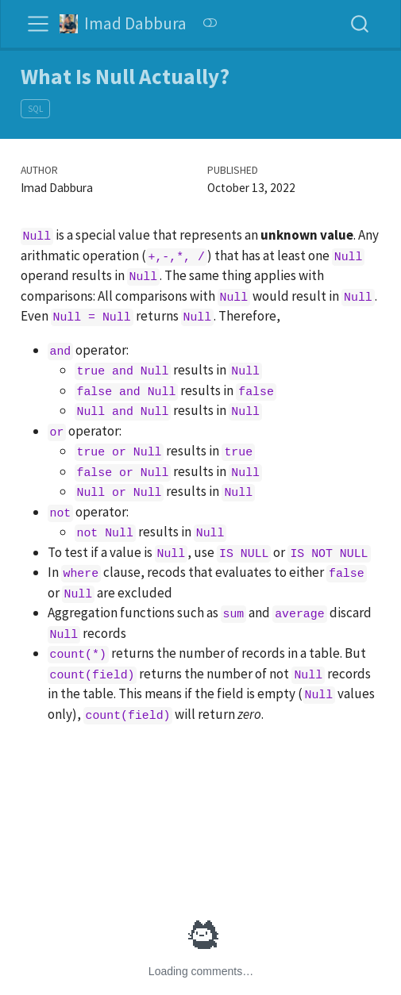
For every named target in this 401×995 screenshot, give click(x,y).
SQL (35, 108)
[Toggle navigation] (38, 23)
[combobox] (360, 23)
